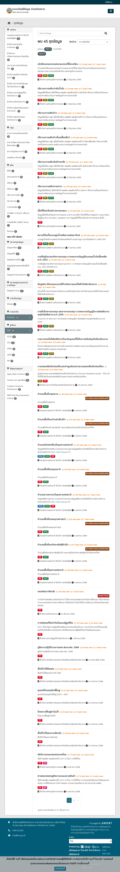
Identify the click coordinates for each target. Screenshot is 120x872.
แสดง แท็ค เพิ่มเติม (14, 237)
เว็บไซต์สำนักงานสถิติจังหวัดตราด (84, 826)
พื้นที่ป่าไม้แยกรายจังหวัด (50, 733)
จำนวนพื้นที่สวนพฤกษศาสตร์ (52, 519)
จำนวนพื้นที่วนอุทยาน (48, 394)
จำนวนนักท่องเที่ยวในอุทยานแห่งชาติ (55, 445)
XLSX (51, 75)
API (45, 763)
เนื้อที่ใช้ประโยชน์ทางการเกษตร (52, 211)
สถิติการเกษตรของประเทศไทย (52, 754)
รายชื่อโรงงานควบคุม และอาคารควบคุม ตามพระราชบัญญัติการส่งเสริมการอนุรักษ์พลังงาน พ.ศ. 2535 (73, 313)
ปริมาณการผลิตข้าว (47, 113)
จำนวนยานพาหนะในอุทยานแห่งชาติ (55, 495)
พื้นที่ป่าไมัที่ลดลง (46, 669)
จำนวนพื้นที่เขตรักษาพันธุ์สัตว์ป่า (53, 545)
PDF (40, 75)
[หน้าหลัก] (9, 23)
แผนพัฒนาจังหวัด (47, 591)
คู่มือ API (66, 810)
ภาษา (71, 837)
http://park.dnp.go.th (60, 452)
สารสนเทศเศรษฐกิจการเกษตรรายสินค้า (57, 776)
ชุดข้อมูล (18, 23)
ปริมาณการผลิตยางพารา (50, 186)
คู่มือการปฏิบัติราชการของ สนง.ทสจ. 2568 (58, 647)
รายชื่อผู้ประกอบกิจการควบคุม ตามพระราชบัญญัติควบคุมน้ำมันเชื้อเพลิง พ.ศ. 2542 (72, 258)
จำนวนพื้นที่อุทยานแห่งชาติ (51, 570)
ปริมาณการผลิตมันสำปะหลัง (52, 162)
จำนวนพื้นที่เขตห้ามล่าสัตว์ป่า (52, 419)
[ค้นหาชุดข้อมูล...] (70, 33)
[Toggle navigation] (111, 11)
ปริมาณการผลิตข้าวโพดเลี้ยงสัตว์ (54, 137)
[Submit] (106, 33)
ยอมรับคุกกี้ (60, 868)
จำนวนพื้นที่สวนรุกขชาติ (49, 469)
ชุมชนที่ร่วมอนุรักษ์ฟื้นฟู (49, 690)
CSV (45, 75)
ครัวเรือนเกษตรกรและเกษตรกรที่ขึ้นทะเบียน (58, 64)
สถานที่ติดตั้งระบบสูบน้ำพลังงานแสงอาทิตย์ (59, 235)
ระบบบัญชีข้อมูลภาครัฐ (94, 829)
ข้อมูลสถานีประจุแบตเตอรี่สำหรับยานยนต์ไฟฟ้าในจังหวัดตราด (67, 284)
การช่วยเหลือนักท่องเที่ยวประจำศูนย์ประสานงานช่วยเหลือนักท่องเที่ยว (71, 366)
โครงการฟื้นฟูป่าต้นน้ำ (49, 712)
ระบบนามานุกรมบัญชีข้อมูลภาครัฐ (90, 831)
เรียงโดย (72, 41)
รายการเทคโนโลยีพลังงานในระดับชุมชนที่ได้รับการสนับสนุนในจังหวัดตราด (73, 339)
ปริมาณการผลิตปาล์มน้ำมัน (51, 88)
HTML (41, 456)
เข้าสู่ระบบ (108, 2)
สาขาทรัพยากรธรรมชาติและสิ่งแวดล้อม (97, 398)
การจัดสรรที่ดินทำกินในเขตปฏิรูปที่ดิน (56, 623)
